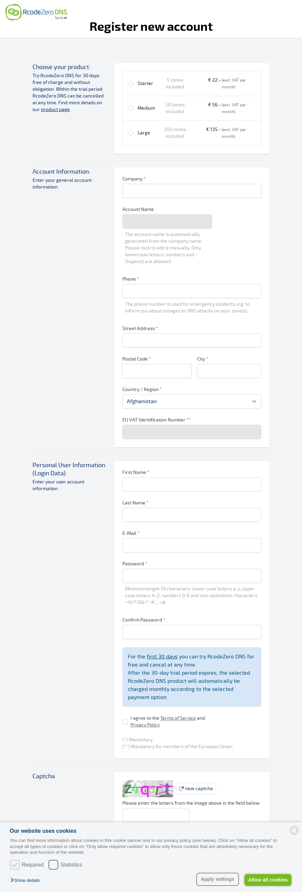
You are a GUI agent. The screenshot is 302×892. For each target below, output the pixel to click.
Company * (133, 179)
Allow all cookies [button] (268, 880)
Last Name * (135, 503)
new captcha (196, 788)
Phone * (130, 279)
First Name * (135, 472)
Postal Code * (136, 359)
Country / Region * (142, 389)
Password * (134, 564)
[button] (27, 880)
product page (55, 109)
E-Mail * (130, 533)
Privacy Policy (145, 725)
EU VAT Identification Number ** (156, 420)
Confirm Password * (143, 620)
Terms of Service (178, 718)
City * (202, 359)
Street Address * (140, 328)
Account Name (138, 209)
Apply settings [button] (217, 879)
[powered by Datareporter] (294, 830)
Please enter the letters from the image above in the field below (191, 803)
